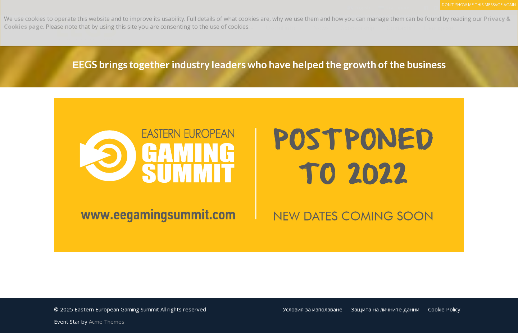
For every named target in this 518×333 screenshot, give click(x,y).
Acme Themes (106, 321)
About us (152, 28)
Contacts (399, 28)
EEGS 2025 (197, 28)
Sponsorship (357, 28)
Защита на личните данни (385, 309)
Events (239, 28)
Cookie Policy (444, 309)
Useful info (280, 28)
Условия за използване (312, 309)
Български (438, 28)
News (321, 28)
